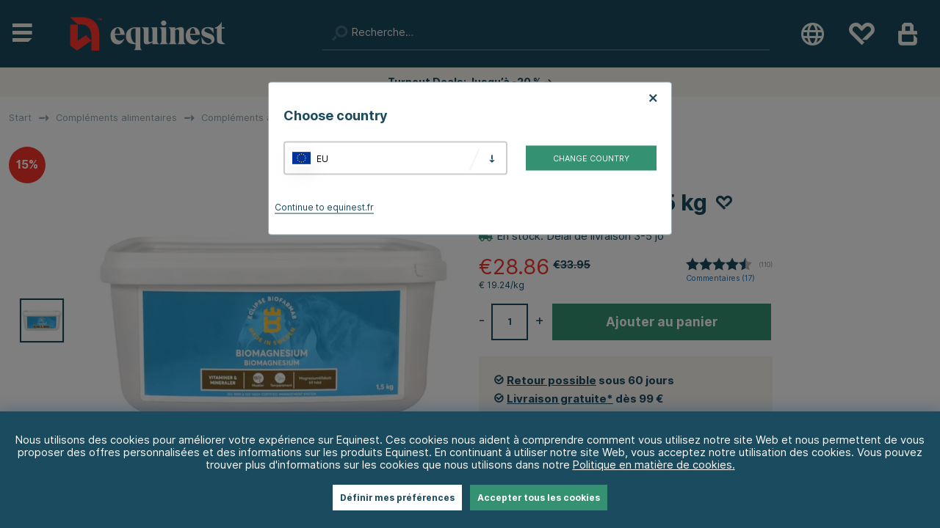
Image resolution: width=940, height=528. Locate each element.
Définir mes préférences (397, 497)
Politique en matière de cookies (652, 464)
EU (322, 158)
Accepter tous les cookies (538, 497)
